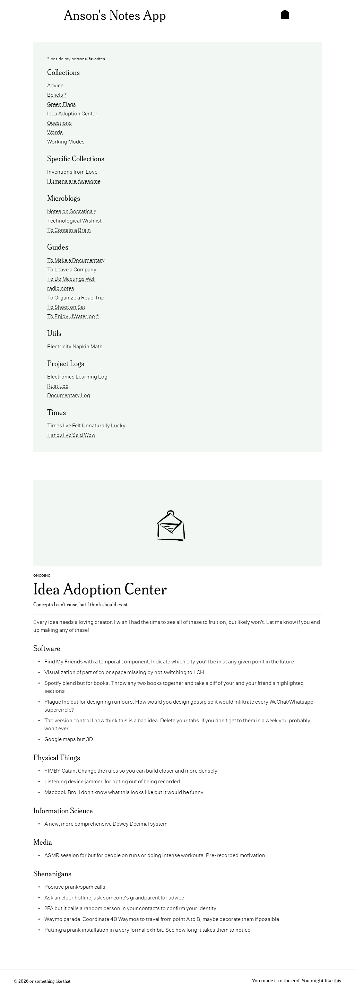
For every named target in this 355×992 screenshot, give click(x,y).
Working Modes (66, 141)
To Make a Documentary (76, 259)
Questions (59, 122)
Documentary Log (68, 395)
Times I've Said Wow (71, 434)
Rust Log (58, 385)
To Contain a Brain (69, 229)
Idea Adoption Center (72, 113)
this (337, 980)
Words (55, 132)
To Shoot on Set (66, 306)
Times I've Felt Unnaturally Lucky (86, 425)
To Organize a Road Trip (75, 297)
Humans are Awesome (74, 180)
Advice (55, 85)
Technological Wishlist (74, 220)
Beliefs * (57, 94)
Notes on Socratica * (71, 211)
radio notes (60, 287)
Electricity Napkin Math (75, 346)
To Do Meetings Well (71, 278)
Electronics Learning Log (77, 376)
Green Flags (61, 103)
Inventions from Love (72, 171)
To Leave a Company (71, 269)
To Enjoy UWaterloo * (73, 316)
